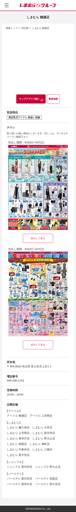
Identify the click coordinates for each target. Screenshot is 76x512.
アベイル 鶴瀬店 (17, 415)
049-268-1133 (15, 380)
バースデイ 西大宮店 (48, 484)
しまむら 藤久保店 (18, 427)
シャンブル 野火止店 (48, 466)
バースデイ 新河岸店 (19, 478)
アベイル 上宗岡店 (41, 415)
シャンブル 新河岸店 (19, 466)
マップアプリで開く (29, 99)
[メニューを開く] (6, 5)
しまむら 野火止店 (43, 438)
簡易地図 (53, 99)
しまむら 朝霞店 (17, 443)
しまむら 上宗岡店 (18, 432)
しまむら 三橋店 (42, 449)
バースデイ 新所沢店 (19, 484)
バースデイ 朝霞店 (46, 478)
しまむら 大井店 (42, 427)
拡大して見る (38, 238)
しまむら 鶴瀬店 (40, 28)
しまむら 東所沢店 (18, 438)
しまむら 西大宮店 (18, 455)
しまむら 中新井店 (18, 449)
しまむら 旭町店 (40, 443)
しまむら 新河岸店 (43, 432)
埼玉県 (24, 28)
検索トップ (12, 28)
